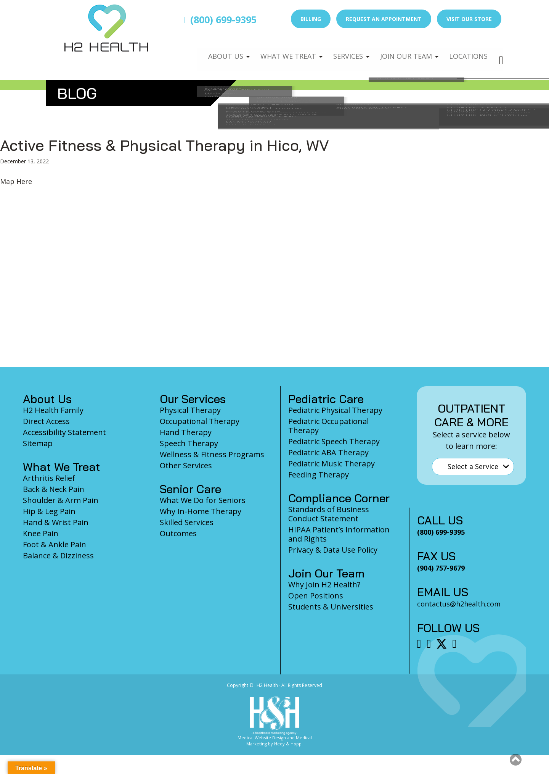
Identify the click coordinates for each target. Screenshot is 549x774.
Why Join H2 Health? (324, 584)
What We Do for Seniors (203, 500)
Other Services (186, 465)
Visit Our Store (469, 19)
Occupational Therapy (199, 421)
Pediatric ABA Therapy (328, 452)
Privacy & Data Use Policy (332, 550)
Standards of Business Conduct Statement (328, 514)
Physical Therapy (190, 410)
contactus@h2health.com (459, 603)
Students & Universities (330, 606)
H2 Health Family (53, 410)
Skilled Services (187, 522)
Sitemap (38, 443)
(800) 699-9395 (220, 19)
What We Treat (280, 51)
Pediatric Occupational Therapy (328, 425)
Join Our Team (403, 51)
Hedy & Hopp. (288, 744)
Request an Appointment (384, 19)
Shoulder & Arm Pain (60, 500)
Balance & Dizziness (58, 555)
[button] (516, 759)
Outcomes (178, 533)
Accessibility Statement (64, 432)
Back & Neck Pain (53, 489)
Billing (310, 19)
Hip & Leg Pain (49, 511)
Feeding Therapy (318, 474)
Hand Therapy (186, 432)
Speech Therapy (189, 443)
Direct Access (46, 421)
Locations (467, 51)
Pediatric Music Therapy (331, 463)
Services (342, 51)
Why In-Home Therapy (200, 511)
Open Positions (315, 595)
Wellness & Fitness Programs (212, 454)
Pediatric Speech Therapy (334, 441)
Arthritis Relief (49, 478)
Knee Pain (40, 533)
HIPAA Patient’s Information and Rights (339, 534)
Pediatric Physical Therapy (335, 410)
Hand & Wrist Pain (55, 522)
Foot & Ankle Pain (54, 544)
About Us (216, 51)
